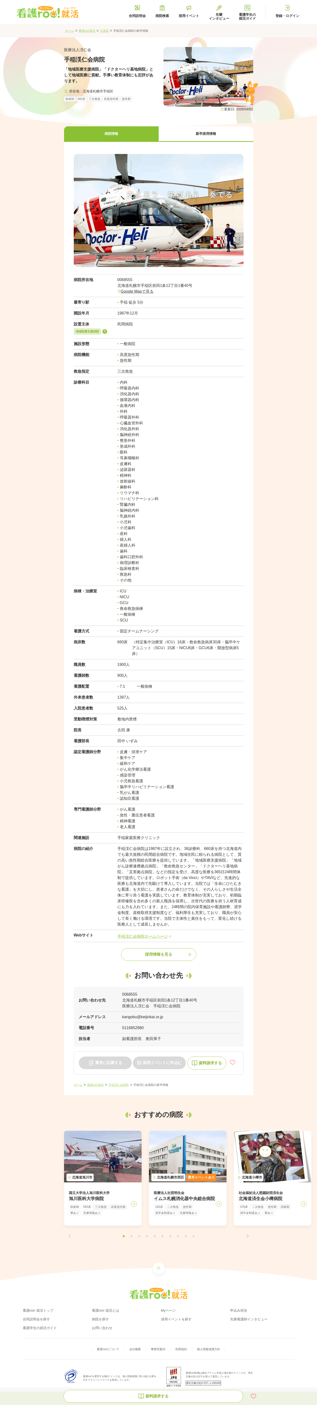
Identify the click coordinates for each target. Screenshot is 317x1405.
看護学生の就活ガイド (40, 1328)
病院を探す (100, 1319)
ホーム (69, 30)
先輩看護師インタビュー (249, 1319)
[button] (111, 134)
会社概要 (135, 1349)
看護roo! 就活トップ (38, 1310)
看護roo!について (108, 1349)
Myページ (168, 1310)
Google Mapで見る (137, 291)
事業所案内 (158, 1349)
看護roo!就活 (87, 30)
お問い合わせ (102, 1328)
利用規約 (181, 1349)
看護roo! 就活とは (105, 1310)
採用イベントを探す (176, 1319)
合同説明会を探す (36, 1319)
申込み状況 (238, 1310)
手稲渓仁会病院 (118, 1085)
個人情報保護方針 (208, 1349)
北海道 (104, 30)
